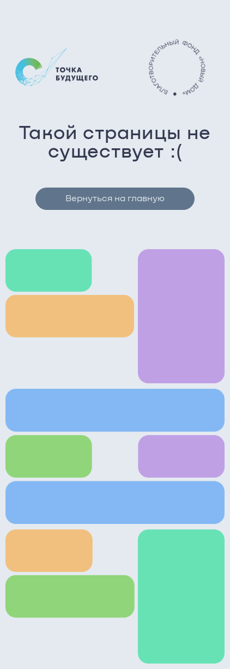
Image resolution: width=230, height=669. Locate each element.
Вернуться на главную (115, 198)
